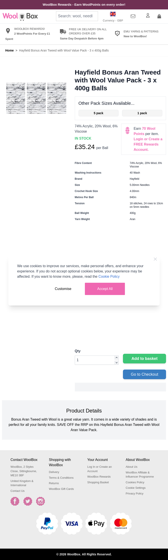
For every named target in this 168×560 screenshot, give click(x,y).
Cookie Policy (109, 276)
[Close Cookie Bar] (155, 259)
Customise (63, 289)
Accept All (105, 289)
